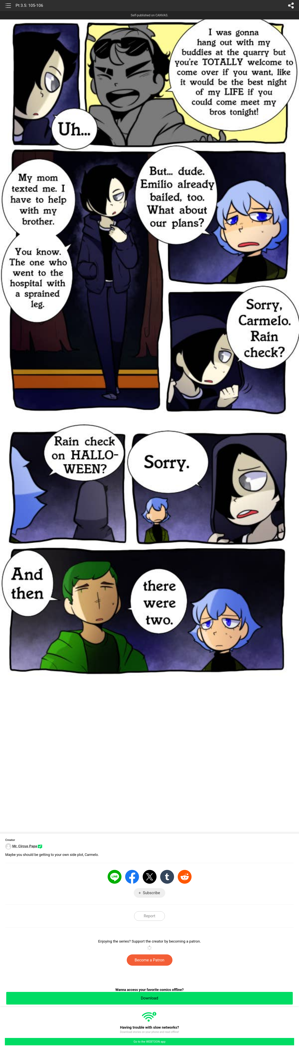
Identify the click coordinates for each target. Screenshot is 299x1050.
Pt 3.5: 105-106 (29, 5)
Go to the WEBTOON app (149, 1041)
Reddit (185, 877)
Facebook (132, 877)
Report (149, 916)
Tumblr (167, 877)
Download (149, 998)
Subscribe (151, 892)
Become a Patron (149, 960)
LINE (114, 877)
